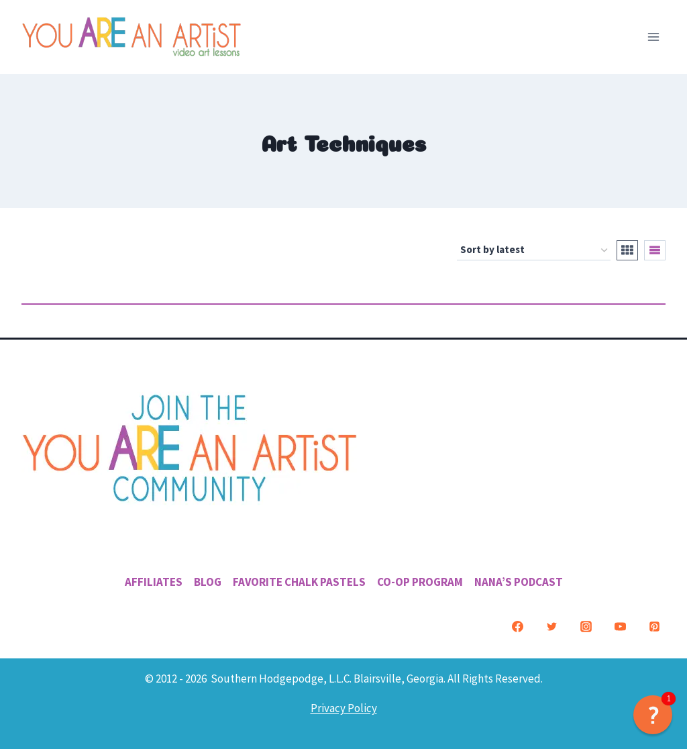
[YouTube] (620, 626)
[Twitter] (551, 626)
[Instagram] (585, 626)
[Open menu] (653, 36)
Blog (207, 582)
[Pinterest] (654, 626)
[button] (652, 714)
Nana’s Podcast (518, 582)
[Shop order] (534, 250)
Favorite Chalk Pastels (299, 582)
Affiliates (153, 582)
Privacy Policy (344, 708)
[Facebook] (517, 626)
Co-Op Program (420, 582)
